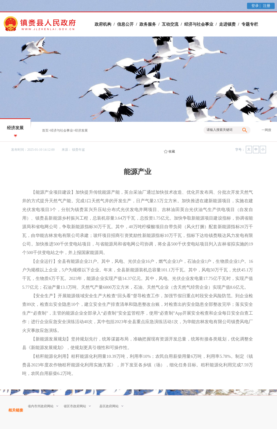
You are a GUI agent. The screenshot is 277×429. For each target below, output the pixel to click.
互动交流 (170, 24)
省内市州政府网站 (43, 406)
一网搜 (266, 130)
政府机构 (103, 24)
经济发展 (81, 130)
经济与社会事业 (198, 24)
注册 (266, 6)
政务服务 (147, 24)
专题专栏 (249, 24)
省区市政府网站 (77, 406)
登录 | (256, 6)
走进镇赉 (227, 24)
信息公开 (125, 24)
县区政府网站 (111, 406)
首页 (45, 130)
